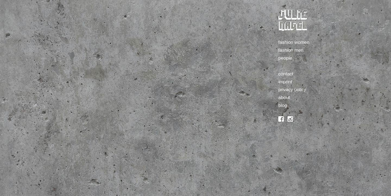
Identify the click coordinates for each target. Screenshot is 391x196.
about (284, 97)
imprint (285, 81)
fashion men (291, 50)
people (285, 58)
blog (282, 105)
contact (285, 73)
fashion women (293, 42)
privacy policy (292, 89)
